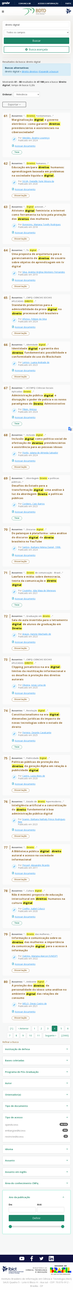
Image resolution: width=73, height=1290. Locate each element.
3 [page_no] (48, 1028)
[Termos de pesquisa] (36, 24)
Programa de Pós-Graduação (22, 1071)
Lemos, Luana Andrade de (35, 362)
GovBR (6, 3)
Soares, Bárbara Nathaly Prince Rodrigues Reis (41, 820)
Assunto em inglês (16, 1171)
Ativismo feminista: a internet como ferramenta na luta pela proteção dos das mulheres (39, 214)
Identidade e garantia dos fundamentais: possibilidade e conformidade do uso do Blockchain (39, 352)
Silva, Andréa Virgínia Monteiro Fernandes (43, 272)
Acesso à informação (48, 3)
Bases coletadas (14, 1060)
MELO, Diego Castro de (34, 1003)
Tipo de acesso (14, 1117)
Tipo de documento (16, 1105)
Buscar (36, 40)
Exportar (13, 104)
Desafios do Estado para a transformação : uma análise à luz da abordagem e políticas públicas (38, 492)
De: (11, 1204)
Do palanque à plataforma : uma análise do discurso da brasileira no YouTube (39, 537)
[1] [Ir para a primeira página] (11, 1028)
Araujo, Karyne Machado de (36, 633)
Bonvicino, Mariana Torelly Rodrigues (41, 224)
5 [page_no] (61, 1028)
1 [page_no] (34, 1028)
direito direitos (30, 71)
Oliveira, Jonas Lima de (34, 685)
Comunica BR (25, 3)
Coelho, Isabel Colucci (33, 908)
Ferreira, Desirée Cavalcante (36, 732)
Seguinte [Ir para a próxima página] (50, 1035)
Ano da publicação (19, 1197)
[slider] (10, 1226)
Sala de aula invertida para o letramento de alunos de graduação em (40, 624)
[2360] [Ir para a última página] (65, 1035)
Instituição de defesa (17, 1049)
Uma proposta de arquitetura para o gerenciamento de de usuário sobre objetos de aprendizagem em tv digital (38, 260)
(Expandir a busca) (48, 71)
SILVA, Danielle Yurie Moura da (38, 181)
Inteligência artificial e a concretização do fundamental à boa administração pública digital (39, 809)
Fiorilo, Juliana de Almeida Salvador (40, 452)
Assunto (10, 1160)
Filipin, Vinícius (29, 409)
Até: (39, 1204)
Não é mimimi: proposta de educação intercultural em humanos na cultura (38, 899)
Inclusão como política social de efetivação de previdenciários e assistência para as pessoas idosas (39, 443)
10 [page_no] (30, 1035)
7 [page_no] (9, 1035)
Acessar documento (25, 145)
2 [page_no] (41, 1028)
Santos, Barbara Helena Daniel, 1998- (41, 547)
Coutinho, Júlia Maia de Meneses (39, 590)
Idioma (9, 1149)
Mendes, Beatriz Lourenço (36, 137)
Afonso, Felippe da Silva (34, 318)
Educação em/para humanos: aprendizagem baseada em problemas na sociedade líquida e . (38, 171)
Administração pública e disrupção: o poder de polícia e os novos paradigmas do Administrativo (39, 399)
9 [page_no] (23, 1035)
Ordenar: (7, 94)
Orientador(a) (13, 1094)
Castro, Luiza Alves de (33, 775)
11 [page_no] (38, 1035)
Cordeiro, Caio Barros (33, 503)
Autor (8, 1083)
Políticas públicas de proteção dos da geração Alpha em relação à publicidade (39, 766)
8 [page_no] (16, 1035)
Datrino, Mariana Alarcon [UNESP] (39, 955)
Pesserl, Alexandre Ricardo (36, 865)
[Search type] (36, 32)
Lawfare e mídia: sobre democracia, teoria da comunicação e (36, 581)
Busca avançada (36, 49)
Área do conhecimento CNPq (21, 1183)
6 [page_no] (68, 1028)
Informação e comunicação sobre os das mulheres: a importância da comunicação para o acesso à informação (39, 944)
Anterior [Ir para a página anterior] (23, 1028)
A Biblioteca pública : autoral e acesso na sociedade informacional (37, 855)
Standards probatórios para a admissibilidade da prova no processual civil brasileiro (37, 309)
